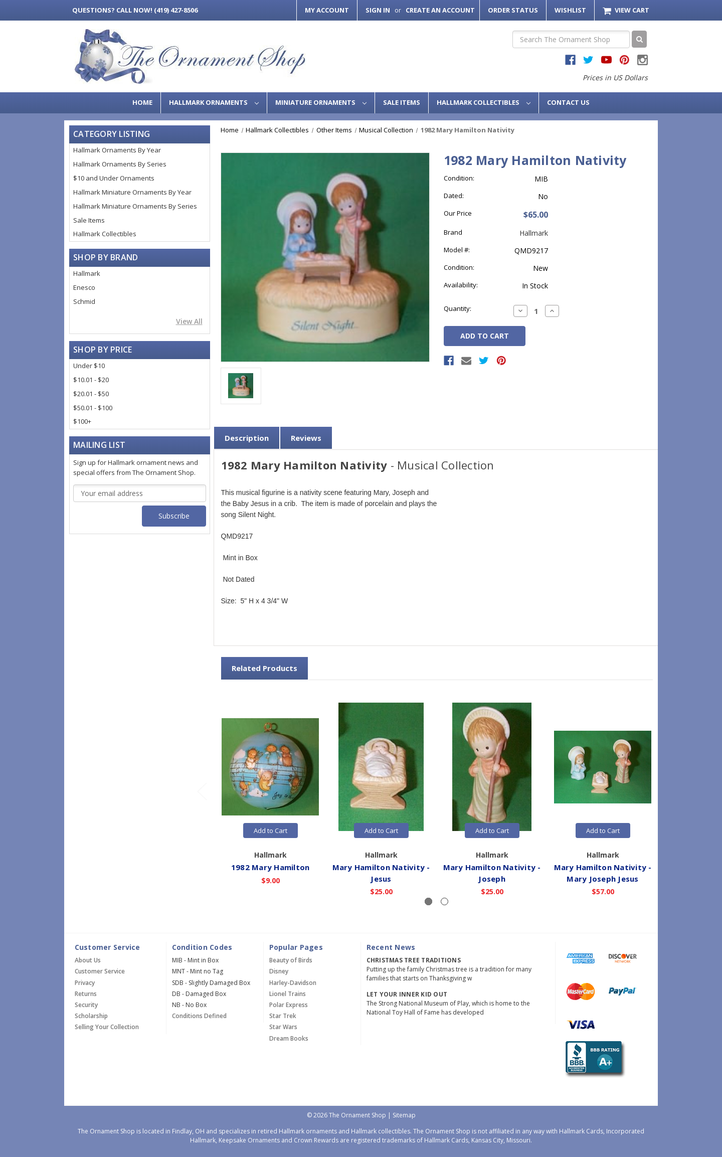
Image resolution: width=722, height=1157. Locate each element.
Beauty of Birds (290, 960)
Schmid (84, 301)
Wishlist (570, 10)
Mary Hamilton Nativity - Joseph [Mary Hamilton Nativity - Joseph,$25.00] (492, 872)
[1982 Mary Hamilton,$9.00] (270, 767)
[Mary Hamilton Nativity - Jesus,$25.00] (381, 767)
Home (142, 102)
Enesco (84, 287)
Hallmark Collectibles (483, 102)
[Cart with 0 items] (626, 10)
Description (247, 438)
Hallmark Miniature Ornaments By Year (132, 192)
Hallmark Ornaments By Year (117, 149)
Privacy (85, 982)
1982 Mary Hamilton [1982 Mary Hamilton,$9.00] (270, 867)
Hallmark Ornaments (214, 102)
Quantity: (457, 308)
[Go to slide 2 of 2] (202, 791)
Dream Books (288, 1038)
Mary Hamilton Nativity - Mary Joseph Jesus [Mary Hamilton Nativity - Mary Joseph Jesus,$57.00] (603, 872)
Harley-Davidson (292, 982)
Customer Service (100, 971)
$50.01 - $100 (92, 407)
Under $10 (89, 365)
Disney (278, 971)
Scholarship (91, 1016)
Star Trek (282, 1016)
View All (189, 321)
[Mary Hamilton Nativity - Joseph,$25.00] (492, 767)
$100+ (82, 421)
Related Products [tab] (264, 668)
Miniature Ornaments (321, 102)
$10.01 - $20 (91, 379)
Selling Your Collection (107, 1027)
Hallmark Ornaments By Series (119, 164)
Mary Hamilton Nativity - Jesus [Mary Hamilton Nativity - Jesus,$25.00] (381, 872)
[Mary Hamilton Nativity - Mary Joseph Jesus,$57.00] (603, 767)
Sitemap (404, 1115)
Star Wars (283, 1027)
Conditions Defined (199, 1016)
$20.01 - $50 (91, 393)
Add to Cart (270, 830)
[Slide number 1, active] (428, 901)
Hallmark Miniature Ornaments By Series (135, 206)
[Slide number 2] (444, 901)
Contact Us (568, 102)
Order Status (513, 10)
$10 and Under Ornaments (113, 178)
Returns (86, 993)
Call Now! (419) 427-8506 (135, 10)
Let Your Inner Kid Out (407, 994)
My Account (327, 10)
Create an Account (440, 10)
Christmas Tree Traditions (414, 960)
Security (86, 1005)
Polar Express (288, 1005)
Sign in (378, 10)
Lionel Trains (287, 993)
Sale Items (401, 102)
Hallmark (86, 273)
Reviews (306, 438)
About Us (88, 960)
